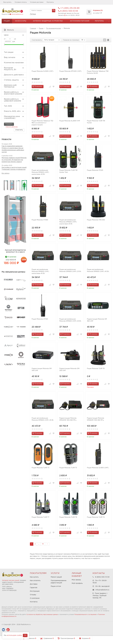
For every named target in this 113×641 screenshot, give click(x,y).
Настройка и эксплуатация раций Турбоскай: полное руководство (14, 168)
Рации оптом (56, 586)
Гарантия (33, 587)
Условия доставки (36, 2)
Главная (33, 28)
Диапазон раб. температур (14, 86)
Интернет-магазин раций (10, 580)
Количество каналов (14, 63)
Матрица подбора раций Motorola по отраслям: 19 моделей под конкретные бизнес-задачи (14, 159)
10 (43, 544)
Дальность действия (14, 75)
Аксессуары (20, 21)
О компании (35, 598)
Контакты (50, 2)
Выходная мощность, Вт (14, 68)
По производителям (53, 28)
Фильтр (9, 30)
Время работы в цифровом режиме (14, 100)
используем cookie (14, 635)
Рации (7, 21)
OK (25, 635)
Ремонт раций (56, 577)
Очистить (19, 130)
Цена (14, 35)
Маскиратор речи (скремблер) (14, 117)
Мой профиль (77, 583)
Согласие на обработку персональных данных (42, 614)
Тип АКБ (14, 106)
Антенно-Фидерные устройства (48, 21)
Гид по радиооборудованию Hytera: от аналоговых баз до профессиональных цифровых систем (13, 149)
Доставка (33, 584)
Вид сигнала (14, 57)
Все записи (5, 173)
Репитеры (99, 21)
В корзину (37, 86)
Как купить (7, 2)
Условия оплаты (21, 2)
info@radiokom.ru (17, 14)
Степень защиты (14, 80)
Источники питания (79, 21)
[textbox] (42, 10)
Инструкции (35, 591)
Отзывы (33, 594)
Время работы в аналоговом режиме (14, 93)
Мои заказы (76, 579)
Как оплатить (35, 580)
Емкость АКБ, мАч (14, 111)
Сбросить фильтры (12, 126)
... (108, 21)
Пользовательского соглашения (85, 614)
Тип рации (14, 52)
